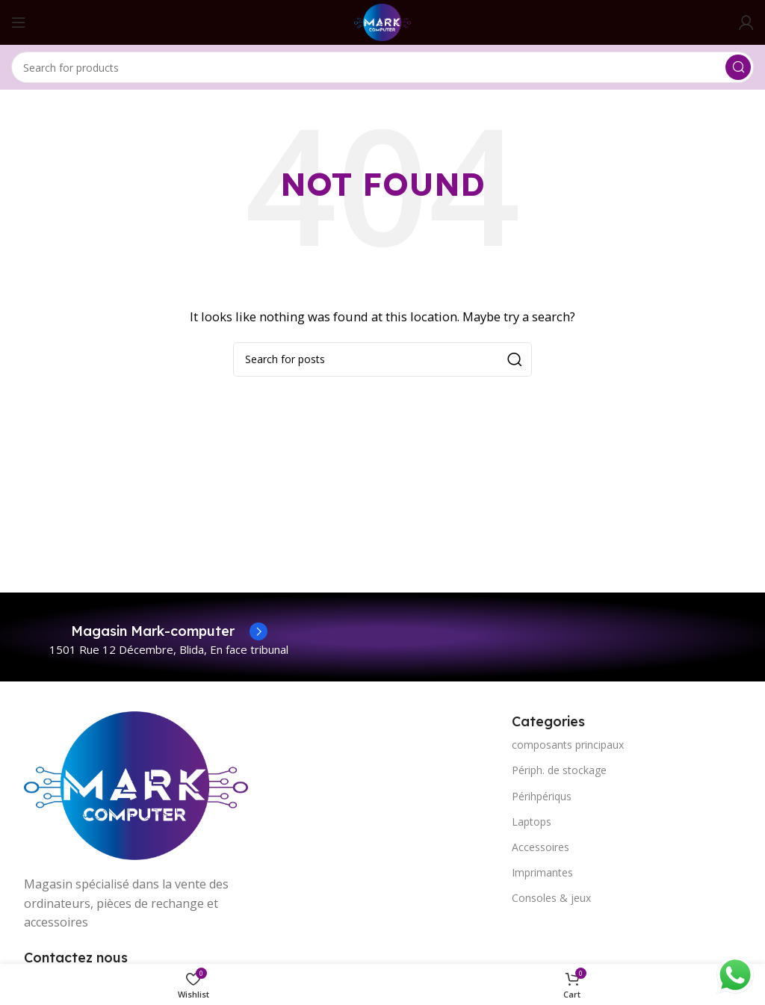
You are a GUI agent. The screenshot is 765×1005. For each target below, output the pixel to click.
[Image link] (136, 783)
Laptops (531, 821)
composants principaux (568, 744)
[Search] (382, 67)
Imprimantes (542, 872)
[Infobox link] (169, 631)
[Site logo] (382, 20)
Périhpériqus (542, 796)
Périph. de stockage (559, 770)
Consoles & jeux (551, 898)
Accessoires (540, 847)
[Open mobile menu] (19, 22)
